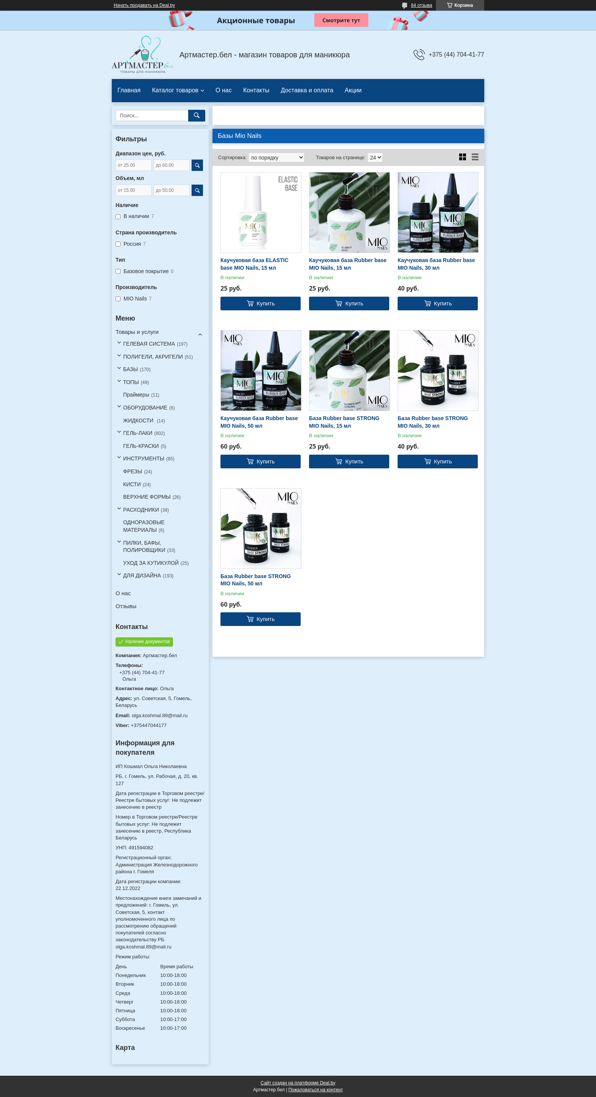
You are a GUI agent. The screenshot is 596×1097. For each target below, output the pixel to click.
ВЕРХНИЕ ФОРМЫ (147, 497)
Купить (265, 303)
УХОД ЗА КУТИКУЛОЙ (151, 563)
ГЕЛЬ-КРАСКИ (141, 446)
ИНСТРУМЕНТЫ (143, 458)
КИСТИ (132, 484)
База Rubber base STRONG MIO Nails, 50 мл (255, 580)
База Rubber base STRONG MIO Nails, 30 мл (433, 422)
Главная (129, 90)
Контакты (256, 90)
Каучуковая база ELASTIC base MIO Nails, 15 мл (254, 264)
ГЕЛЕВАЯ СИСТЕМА (149, 344)
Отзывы (126, 606)
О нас (224, 90)
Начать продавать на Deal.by (144, 5)
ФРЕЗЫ (132, 471)
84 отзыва (421, 5)
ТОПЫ (131, 382)
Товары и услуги (137, 332)
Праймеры (136, 395)
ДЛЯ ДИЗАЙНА (142, 575)
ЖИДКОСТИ (139, 420)
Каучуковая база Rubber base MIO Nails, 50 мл (259, 422)
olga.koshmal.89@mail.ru (160, 715)
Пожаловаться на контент (315, 1089)
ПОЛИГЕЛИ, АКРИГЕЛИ (153, 357)
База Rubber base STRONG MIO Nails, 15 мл (344, 422)
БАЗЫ (130, 369)
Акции (353, 90)
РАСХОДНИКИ (141, 510)
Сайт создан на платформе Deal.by (298, 1083)
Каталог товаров (175, 90)
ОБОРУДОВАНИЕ (145, 408)
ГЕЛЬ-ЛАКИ (137, 433)
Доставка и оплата (307, 90)
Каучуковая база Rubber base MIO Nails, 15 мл (348, 264)
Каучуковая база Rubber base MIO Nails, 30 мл (436, 264)
